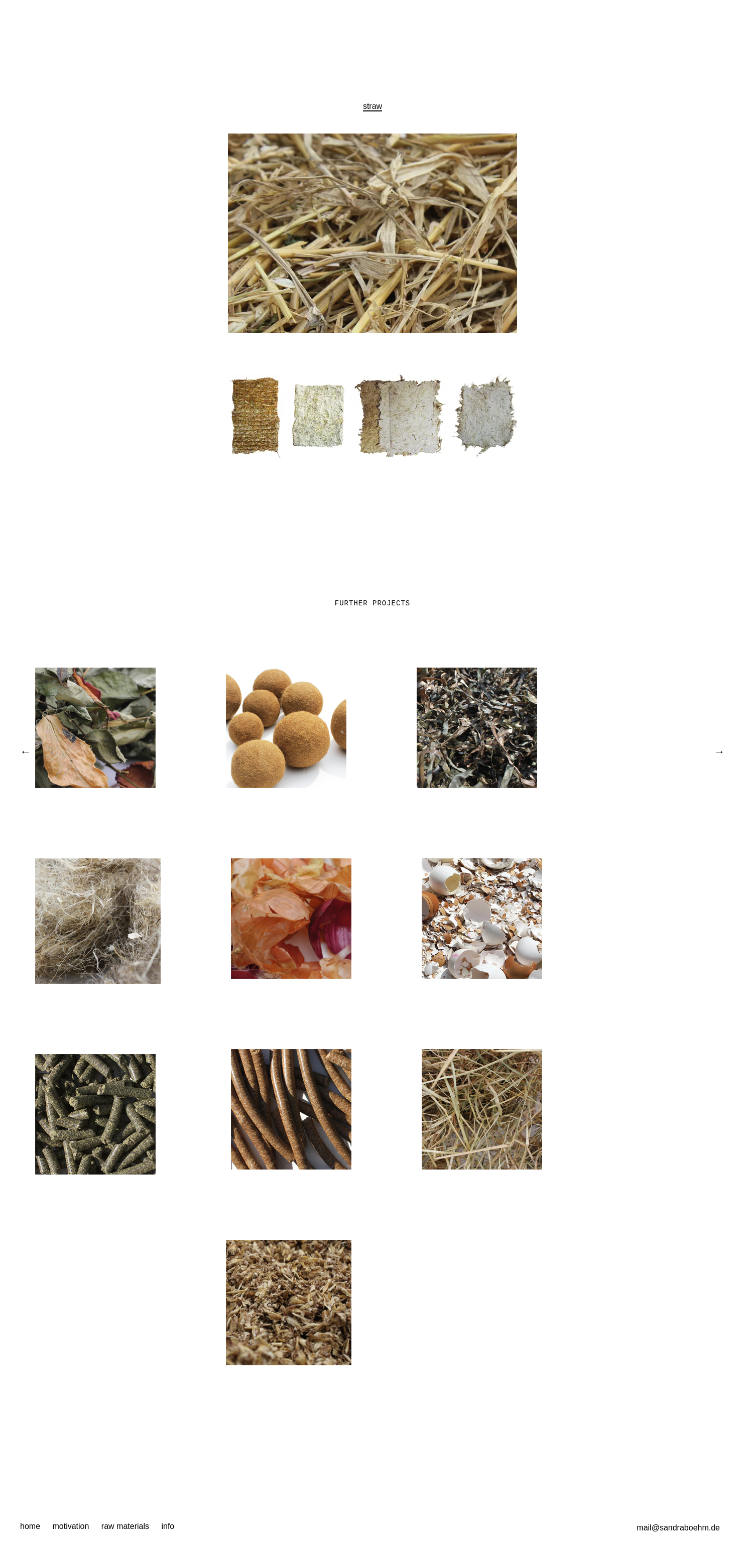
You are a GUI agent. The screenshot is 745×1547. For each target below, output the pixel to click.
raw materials (125, 1526)
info (167, 1526)
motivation (70, 1526)
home (30, 1526)
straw (372, 106)
